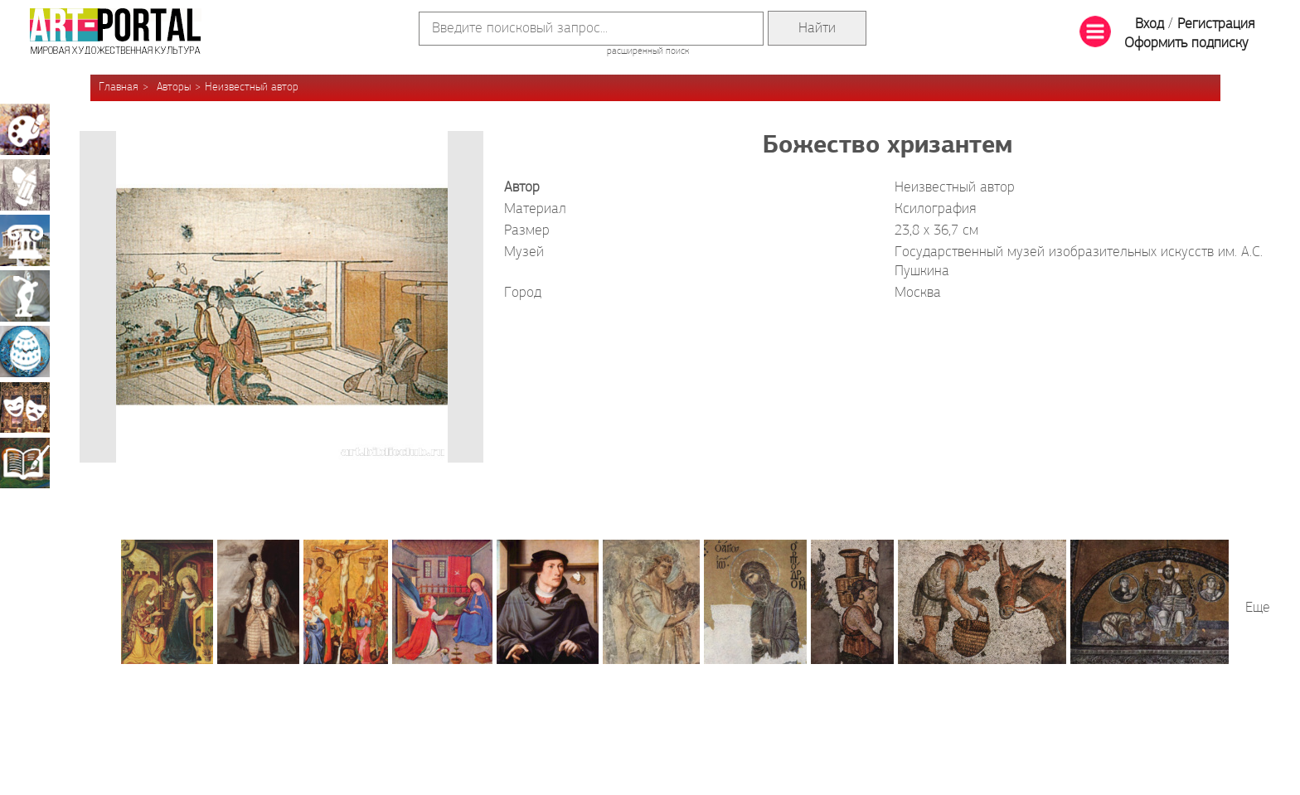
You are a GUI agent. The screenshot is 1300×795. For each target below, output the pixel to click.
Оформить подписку (1186, 43)
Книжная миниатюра (25, 462)
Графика (25, 185)
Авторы (174, 87)
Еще (1257, 608)
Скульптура (25, 296)
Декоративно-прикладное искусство (25, 351)
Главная (118, 87)
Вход (1149, 24)
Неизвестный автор (251, 87)
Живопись (25, 129)
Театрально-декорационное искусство (25, 407)
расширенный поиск (648, 51)
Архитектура (25, 240)
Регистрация (1215, 24)
